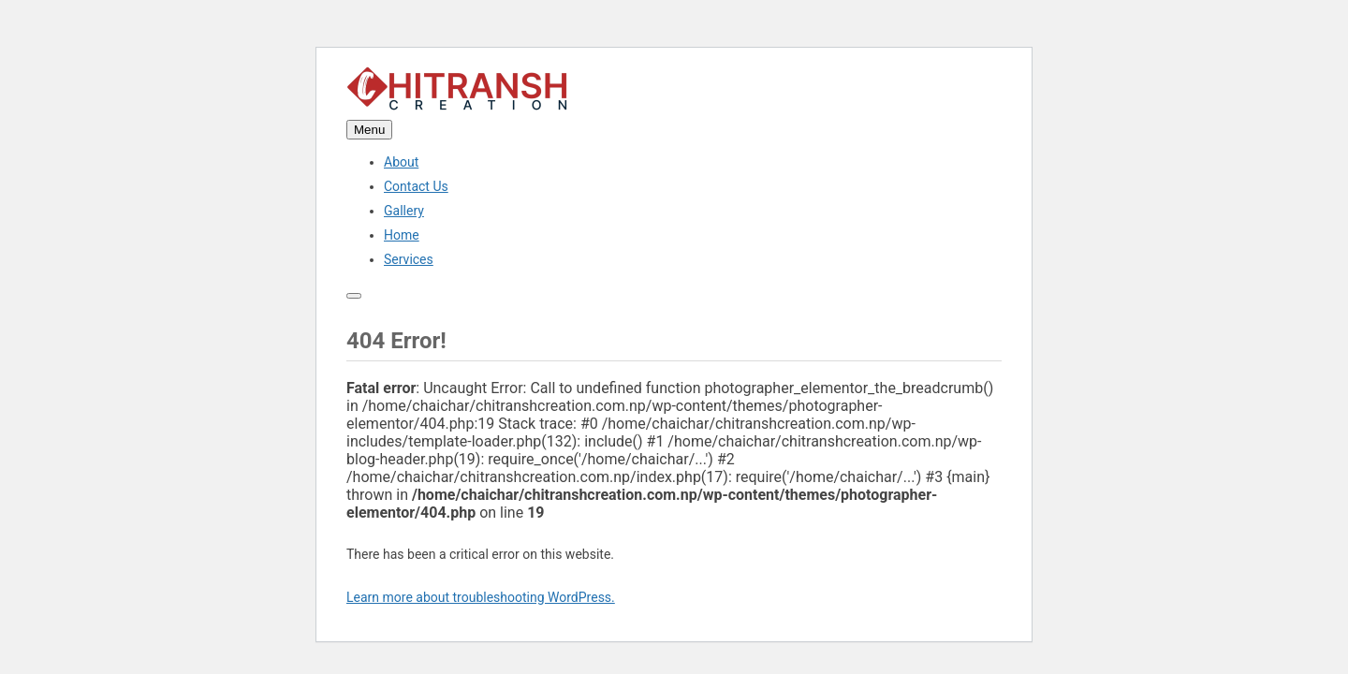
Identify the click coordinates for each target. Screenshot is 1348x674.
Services (408, 259)
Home (401, 234)
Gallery (404, 210)
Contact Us (416, 186)
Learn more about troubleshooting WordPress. (480, 597)
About (401, 161)
